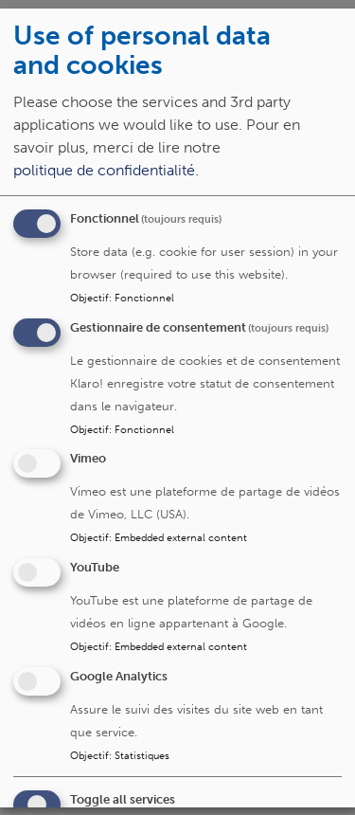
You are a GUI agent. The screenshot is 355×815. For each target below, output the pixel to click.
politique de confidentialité (104, 169)
